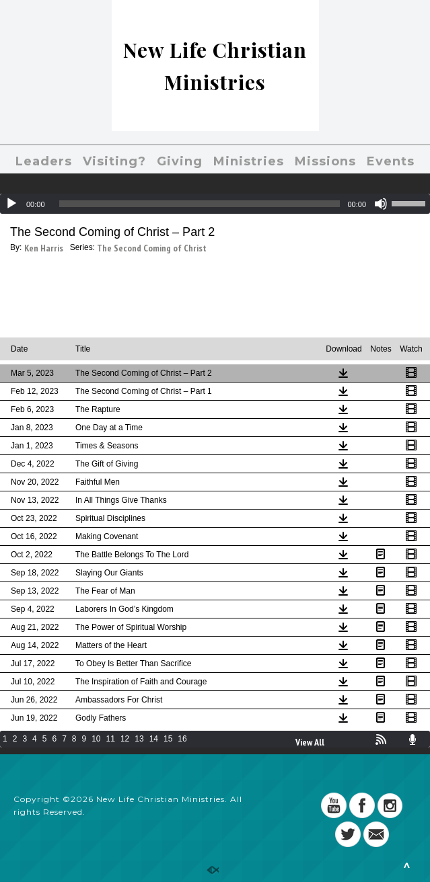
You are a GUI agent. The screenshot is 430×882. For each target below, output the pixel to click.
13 (139, 739)
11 (110, 739)
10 (96, 739)
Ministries (248, 161)
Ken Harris (43, 248)
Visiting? (114, 161)
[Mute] (381, 203)
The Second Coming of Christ (152, 248)
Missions (325, 161)
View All (309, 742)
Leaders (43, 161)
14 (153, 739)
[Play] (11, 203)
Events (391, 161)
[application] (215, 204)
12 (124, 739)
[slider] (200, 203)
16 (182, 739)
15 (168, 739)
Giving (180, 161)
